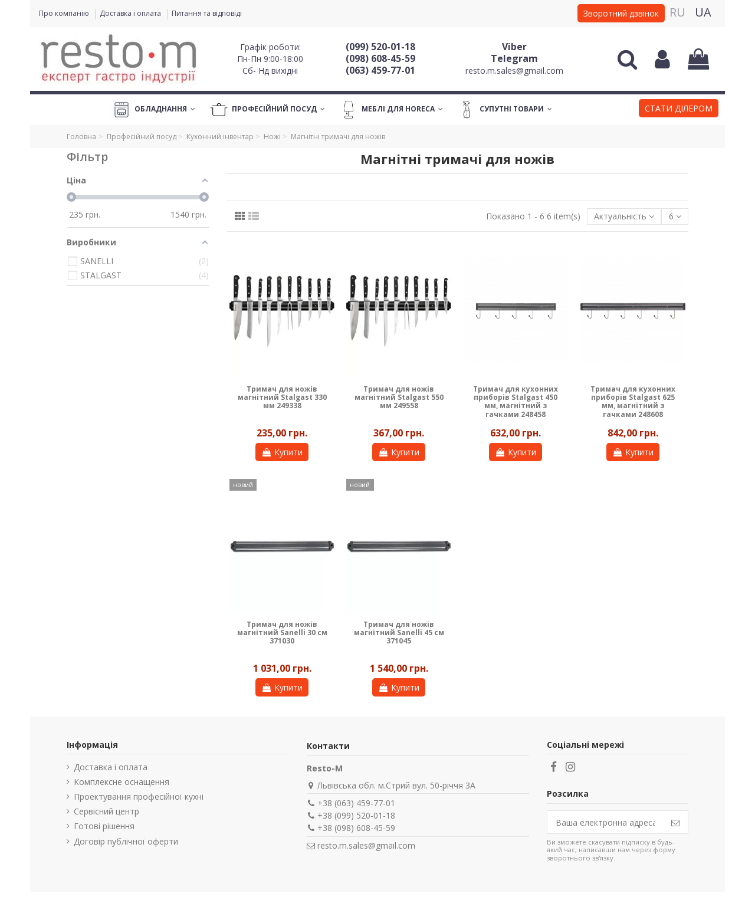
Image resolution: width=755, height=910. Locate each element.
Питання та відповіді (207, 13)
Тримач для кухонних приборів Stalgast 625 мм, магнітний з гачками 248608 (632, 401)
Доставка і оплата (131, 13)
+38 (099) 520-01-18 (356, 815)
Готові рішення (104, 826)
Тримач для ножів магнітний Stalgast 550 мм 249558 (399, 397)
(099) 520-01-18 (380, 46)
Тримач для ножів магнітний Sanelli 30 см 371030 (282, 632)
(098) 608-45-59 (380, 58)
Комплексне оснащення (121, 781)
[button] (678, 109)
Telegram (514, 58)
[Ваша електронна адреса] (605, 822)
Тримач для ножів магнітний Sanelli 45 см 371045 (399, 632)
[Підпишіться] (675, 822)
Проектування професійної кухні (138, 796)
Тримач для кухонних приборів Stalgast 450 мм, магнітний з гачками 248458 (515, 401)
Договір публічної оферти (126, 841)
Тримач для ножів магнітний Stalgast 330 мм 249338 (282, 397)
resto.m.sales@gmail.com (514, 70)
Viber (514, 46)
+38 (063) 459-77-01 (356, 803)
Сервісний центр (106, 811)
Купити (282, 452)
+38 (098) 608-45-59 (356, 827)
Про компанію (65, 13)
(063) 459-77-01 (380, 70)
